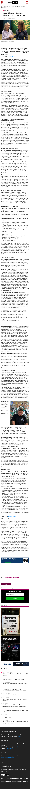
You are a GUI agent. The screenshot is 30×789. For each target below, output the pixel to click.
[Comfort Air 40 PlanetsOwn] (10, 621)
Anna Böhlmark (11, 56)
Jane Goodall (16, 577)
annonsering (10, 748)
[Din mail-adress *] (15, 594)
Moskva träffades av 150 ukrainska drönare (13, 695)
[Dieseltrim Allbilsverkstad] (10, 648)
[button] (2, 2)
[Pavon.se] (15, 664)
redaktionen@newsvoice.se (7, 757)
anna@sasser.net (19, 747)
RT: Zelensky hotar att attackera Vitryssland (13, 679)
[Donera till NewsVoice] (15, 560)
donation (19, 736)
